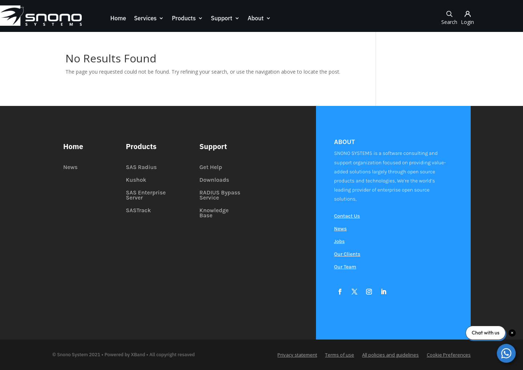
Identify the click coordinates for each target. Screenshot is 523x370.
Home (118, 19)
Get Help (210, 167)
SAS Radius (141, 167)
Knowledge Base (214, 213)
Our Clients (347, 254)
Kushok (136, 180)
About (256, 19)
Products (184, 19)
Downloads (214, 180)
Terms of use (339, 355)
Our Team (345, 267)
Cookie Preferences (449, 355)
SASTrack (138, 211)
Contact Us (347, 216)
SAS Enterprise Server (146, 195)
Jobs (339, 241)
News (70, 167)
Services (145, 19)
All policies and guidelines (390, 355)
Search (449, 17)
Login (467, 17)
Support (221, 19)
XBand (138, 355)
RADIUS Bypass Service (219, 195)
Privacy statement (297, 355)
